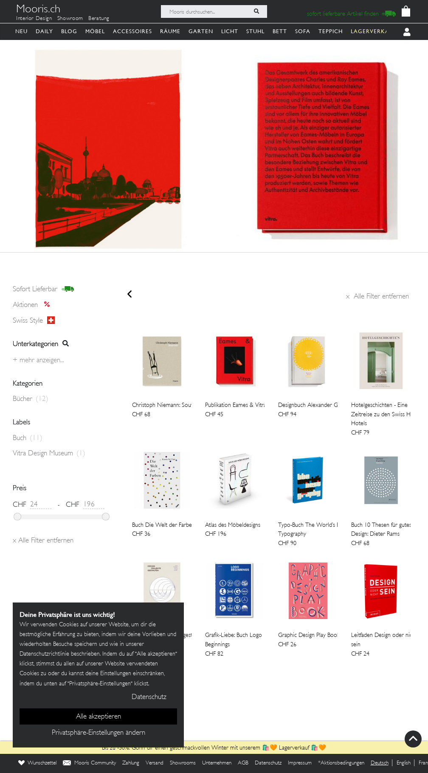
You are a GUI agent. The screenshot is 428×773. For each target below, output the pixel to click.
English (404, 763)
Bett (280, 31)
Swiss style (34, 320)
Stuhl (255, 31)
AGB (243, 763)
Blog (69, 31)
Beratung (99, 18)
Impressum (300, 763)
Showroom (70, 18)
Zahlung (130, 763)
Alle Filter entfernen (377, 296)
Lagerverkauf (294, 748)
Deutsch (380, 763)
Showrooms (183, 763)
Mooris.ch (38, 10)
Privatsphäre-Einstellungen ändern (98, 733)
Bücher (30, 399)
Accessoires (132, 31)
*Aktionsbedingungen (341, 763)
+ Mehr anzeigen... (38, 360)
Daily (44, 31)
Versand (154, 763)
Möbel (95, 31)
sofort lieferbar (43, 289)
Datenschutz (268, 763)
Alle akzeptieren (98, 716)
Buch (27, 438)
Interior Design (34, 18)
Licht (229, 31)
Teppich (330, 31)
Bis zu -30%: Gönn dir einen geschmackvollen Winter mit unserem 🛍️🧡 (190, 748)
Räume (170, 31)
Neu (21, 31)
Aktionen (34, 305)
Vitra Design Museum (49, 453)
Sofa (302, 31)
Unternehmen (216, 763)
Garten (201, 31)
